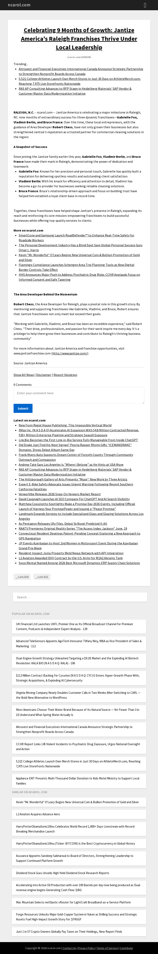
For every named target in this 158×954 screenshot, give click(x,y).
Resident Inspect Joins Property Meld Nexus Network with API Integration (71, 553)
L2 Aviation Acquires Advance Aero (38, 814)
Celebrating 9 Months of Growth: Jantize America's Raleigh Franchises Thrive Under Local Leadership (79, 38)
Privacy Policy (86, 948)
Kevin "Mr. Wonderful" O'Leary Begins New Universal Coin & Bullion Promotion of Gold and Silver (77, 802)
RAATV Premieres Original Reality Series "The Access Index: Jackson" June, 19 (73, 528)
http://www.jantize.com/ (69, 353)
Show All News (24, 375)
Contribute (126, 948)
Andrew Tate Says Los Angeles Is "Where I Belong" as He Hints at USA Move (71, 464)
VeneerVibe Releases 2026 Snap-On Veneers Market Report (60, 494)
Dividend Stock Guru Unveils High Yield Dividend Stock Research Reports (62, 873)
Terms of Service (107, 948)
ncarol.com (19, 5)
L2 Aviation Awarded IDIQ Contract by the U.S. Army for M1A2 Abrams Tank (71, 558)
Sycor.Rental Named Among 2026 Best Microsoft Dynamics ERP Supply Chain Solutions (79, 563)
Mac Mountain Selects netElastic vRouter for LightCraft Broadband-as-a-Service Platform (73, 902)
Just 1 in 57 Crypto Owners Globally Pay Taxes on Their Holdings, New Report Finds (69, 932)
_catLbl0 (22, 577)
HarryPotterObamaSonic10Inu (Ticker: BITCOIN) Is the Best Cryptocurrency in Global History (75, 843)
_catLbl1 (41, 577)
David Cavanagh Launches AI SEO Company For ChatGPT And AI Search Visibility (74, 499)
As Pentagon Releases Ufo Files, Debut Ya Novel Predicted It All (63, 523)
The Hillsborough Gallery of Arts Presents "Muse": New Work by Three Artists (73, 479)
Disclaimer (43, 375)
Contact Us (69, 948)
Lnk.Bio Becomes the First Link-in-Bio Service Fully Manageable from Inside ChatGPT (78, 440)
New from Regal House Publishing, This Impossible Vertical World (65, 425)
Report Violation (65, 375)
